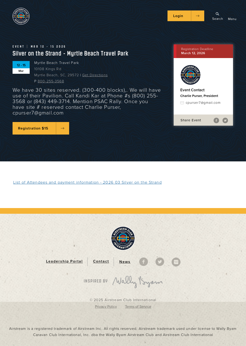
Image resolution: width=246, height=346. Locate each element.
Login (178, 16)
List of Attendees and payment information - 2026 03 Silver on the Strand (87, 182)
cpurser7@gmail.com (203, 103)
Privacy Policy (106, 306)
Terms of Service (138, 306)
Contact (101, 261)
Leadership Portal (64, 261)
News (125, 262)
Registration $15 (33, 128)
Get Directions (95, 75)
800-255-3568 (51, 81)
